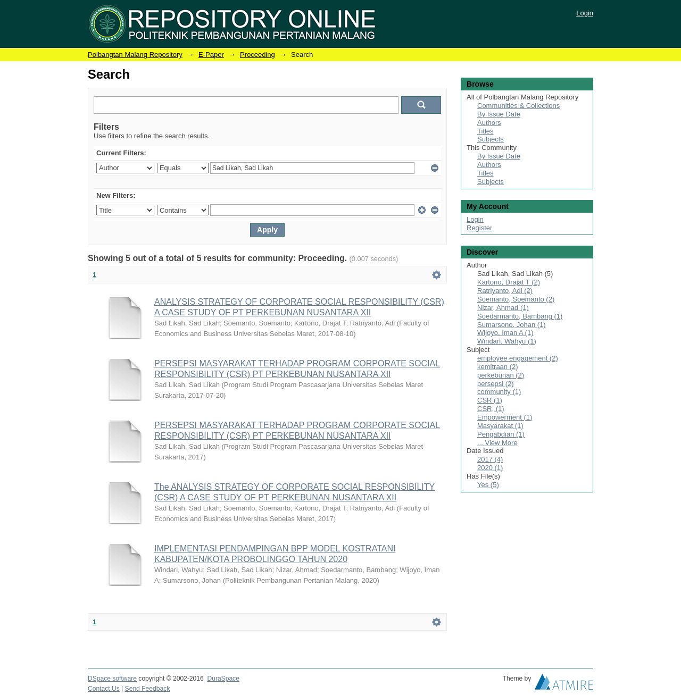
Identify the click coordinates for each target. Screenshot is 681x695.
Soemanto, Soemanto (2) (515, 299)
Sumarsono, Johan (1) (511, 325)
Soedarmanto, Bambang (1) (519, 316)
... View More (497, 443)
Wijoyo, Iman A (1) (505, 333)
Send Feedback (147, 688)
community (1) (499, 392)
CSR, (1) (490, 409)
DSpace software (112, 678)
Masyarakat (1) (500, 426)
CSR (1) (489, 400)
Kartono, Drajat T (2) (508, 282)
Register (479, 228)
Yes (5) (488, 485)
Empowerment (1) (504, 417)
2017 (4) (490, 459)
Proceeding (257, 54)
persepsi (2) (495, 384)
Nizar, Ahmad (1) (503, 308)
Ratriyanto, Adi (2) (505, 291)
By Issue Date (498, 114)
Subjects (490, 139)
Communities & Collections (518, 106)
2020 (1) (490, 468)
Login (584, 13)
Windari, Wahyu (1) (506, 341)
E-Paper (211, 54)
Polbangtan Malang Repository (135, 54)
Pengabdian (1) (501, 434)
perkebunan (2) (500, 375)
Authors (489, 123)
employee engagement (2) (517, 358)
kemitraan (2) (497, 367)
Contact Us (104, 688)
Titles (485, 131)
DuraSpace (223, 678)
